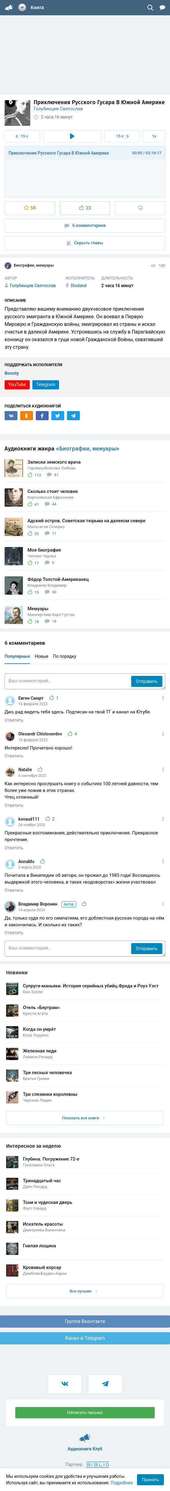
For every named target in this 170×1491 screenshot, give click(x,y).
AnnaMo (26, 861)
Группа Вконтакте (85, 1321)
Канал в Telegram (85, 1338)
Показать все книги (83, 1118)
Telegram (45, 384)
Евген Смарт (31, 698)
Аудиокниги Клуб (85, 1435)
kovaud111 (29, 819)
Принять (150, 1479)
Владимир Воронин (47, 904)
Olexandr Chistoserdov (40, 733)
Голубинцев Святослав (58, 108)
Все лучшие (83, 1291)
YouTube (17, 384)
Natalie (25, 769)
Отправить (146, 681)
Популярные (17, 656)
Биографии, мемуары (29, 265)
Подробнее (122, 1482)
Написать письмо (85, 1412)
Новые (41, 656)
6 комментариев (85, 225)
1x (154, 136)
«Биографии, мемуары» (87, 448)
